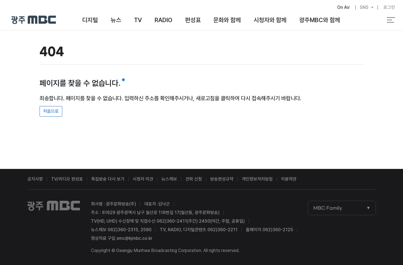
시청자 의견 (143, 179)
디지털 (90, 20)
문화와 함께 (227, 20)
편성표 (193, 20)
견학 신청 (193, 179)
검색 (365, 20)
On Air (343, 7)
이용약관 (289, 179)
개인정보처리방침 (257, 179)
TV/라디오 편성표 (67, 179)
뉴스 (116, 20)
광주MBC (33, 20)
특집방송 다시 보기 (107, 179)
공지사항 (35, 179)
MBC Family (327, 208)
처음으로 (51, 111)
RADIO (163, 20)
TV (138, 20)
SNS (364, 7)
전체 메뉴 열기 (391, 20)
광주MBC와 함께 (319, 20)
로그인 (389, 7)
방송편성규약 (221, 179)
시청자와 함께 (270, 20)
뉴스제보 (169, 179)
